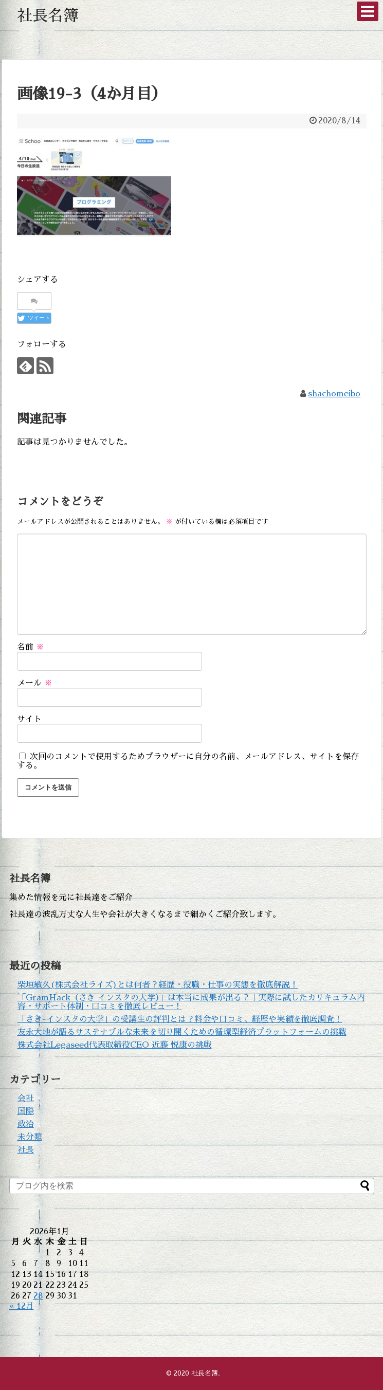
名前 (30, 647)
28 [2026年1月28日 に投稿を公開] (38, 1296)
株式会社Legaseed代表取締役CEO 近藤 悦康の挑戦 (114, 1045)
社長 (25, 1150)
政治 (25, 1124)
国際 (25, 1111)
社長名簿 (48, 16)
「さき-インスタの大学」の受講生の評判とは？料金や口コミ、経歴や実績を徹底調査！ (179, 1019)
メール (34, 683)
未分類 (29, 1137)
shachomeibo (334, 394)
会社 (25, 1098)
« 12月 (21, 1306)
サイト (29, 719)
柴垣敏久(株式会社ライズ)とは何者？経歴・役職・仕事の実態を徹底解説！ (157, 985)
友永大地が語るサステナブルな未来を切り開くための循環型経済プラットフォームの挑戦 (181, 1032)
